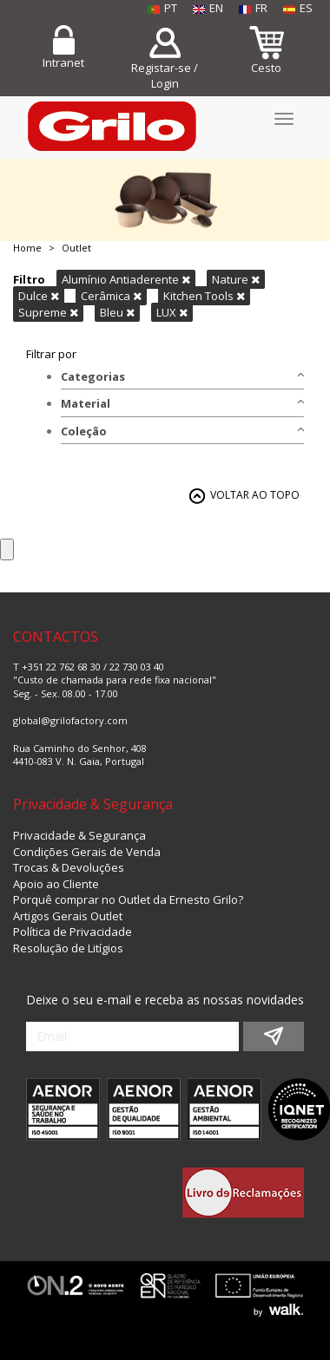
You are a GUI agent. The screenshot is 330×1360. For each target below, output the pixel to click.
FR (253, 8)
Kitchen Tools (204, 296)
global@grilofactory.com (70, 720)
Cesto (266, 67)
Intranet (63, 62)
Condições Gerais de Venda (87, 852)
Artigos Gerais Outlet (67, 916)
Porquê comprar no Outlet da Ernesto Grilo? (128, 899)
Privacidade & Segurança (79, 835)
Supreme (48, 312)
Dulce (38, 296)
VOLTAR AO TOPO (255, 494)
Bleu (117, 312)
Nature (236, 279)
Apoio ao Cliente (56, 884)
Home (27, 247)
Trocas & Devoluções (68, 867)
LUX (172, 312)
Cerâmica (111, 296)
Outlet (76, 247)
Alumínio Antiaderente (126, 279)
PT (162, 8)
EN (208, 8)
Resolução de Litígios (68, 948)
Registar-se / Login (164, 76)
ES (298, 8)
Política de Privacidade (72, 931)
